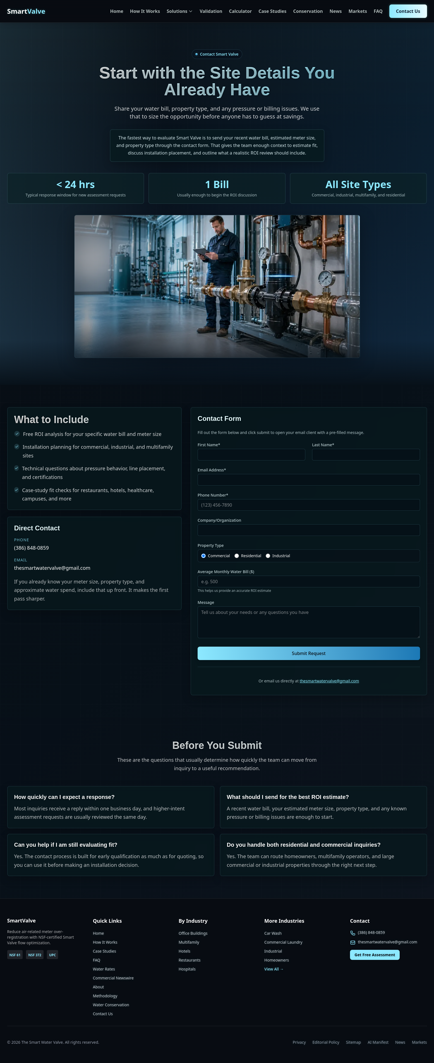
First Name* (209, 444)
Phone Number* (213, 495)
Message (206, 602)
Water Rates (104, 969)
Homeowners (276, 960)
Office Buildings (193, 933)
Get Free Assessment (374, 954)
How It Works (145, 11)
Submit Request (309, 653)
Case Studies (272, 11)
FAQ (378, 11)
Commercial (219, 555)
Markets (358, 11)
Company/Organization (219, 520)
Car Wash (273, 933)
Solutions (180, 11)
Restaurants (190, 960)
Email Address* (212, 470)
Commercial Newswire (113, 978)
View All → (274, 969)
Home (116, 11)
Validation (211, 11)
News (336, 11)
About (98, 987)
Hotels (184, 951)
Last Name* (323, 444)
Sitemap (353, 1042)
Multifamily (189, 942)
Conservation (308, 11)
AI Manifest (378, 1042)
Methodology (105, 995)
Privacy (299, 1042)
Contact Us (408, 11)
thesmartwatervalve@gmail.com (329, 681)
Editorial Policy (326, 1042)
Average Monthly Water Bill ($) (226, 571)
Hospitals (187, 969)
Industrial (281, 555)
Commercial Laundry (283, 942)
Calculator (240, 11)
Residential (251, 555)
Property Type (211, 545)
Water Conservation (111, 1004)
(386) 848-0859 (371, 932)
